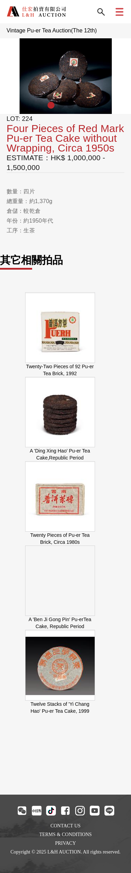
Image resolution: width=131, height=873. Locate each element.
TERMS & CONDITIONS (65, 834)
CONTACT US (65, 825)
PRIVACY (65, 843)
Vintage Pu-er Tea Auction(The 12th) (52, 30)
